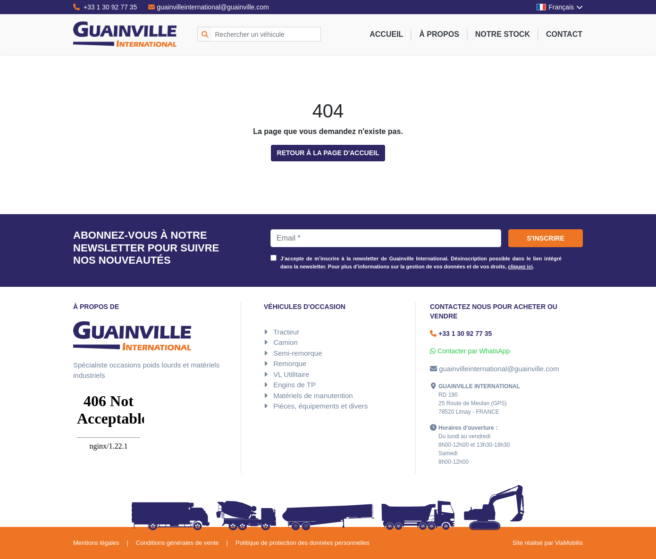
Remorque (289, 363)
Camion (285, 342)
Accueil (386, 34)
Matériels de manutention (313, 396)
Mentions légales (96, 542)
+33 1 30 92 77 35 (105, 7)
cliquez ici (520, 266)
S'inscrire (545, 238)
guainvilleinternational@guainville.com (208, 7)
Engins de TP (294, 385)
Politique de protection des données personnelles (302, 542)
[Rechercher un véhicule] (266, 34)
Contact (564, 34)
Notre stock (502, 34)
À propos (439, 34)
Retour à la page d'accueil (328, 153)
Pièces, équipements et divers (320, 406)
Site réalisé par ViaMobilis (548, 542)
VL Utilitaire (291, 374)
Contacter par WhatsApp (470, 351)
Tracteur (286, 332)
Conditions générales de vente (177, 542)
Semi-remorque (297, 353)
